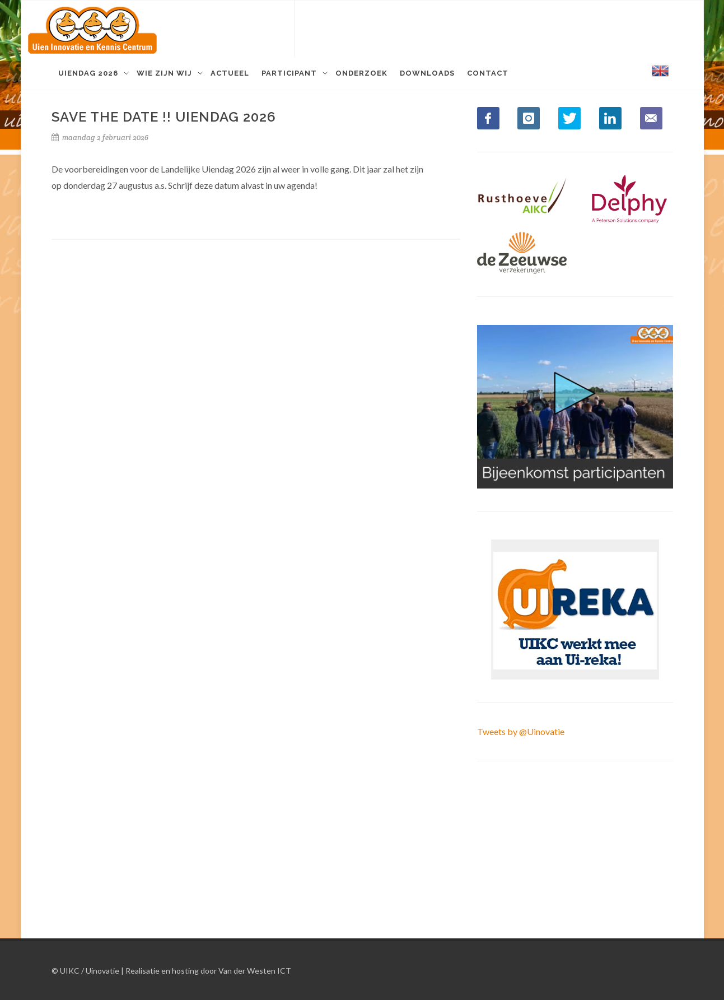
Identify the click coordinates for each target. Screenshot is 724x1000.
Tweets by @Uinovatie (520, 731)
